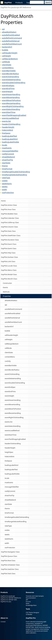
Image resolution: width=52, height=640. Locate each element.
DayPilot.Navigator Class (10, 552)
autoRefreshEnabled (12, 313)
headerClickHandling (13, 443)
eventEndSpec (10, 387)
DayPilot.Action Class (9, 205)
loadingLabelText (11, 469)
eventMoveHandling (12, 404)
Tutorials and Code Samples (35, 596)
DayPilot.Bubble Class (9, 214)
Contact (3, 622)
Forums (28, 601)
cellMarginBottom (11, 344)
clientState (9, 352)
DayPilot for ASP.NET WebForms (11, 598)
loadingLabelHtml (11, 465)
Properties (7, 296)
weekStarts (9, 539)
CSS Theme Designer (32, 612)
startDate (8, 504)
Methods (6, 292)
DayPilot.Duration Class (10, 240)
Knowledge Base (31, 605)
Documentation (31, 598)
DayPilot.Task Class (8, 573)
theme (7, 508)
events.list (8, 422)
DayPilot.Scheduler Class (10, 565)
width (7, 543)
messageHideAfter (12, 487)
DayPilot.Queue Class (9, 556)
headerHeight (10, 448)
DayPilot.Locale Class (9, 266)
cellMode (8, 348)
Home (3, 201)
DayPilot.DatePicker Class (10, 235)
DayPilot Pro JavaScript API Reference (16, 7)
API (27, 600)
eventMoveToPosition (13, 409)
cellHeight (8, 339)
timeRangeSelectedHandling (15, 521)
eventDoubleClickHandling (15, 383)
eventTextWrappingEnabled (15, 439)
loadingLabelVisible (12, 474)
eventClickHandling (12, 374)
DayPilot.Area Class (8, 209)
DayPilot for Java (6, 601)
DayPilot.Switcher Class (10, 569)
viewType (8, 526)
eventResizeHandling (13, 413)
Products (19, 2)
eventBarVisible (10, 365)
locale (7, 478)
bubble (7, 331)
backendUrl (9, 326)
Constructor (7, 283)
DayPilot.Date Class (8, 231)
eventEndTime (10, 391)
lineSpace (8, 461)
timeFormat (9, 513)
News (27, 603)
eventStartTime (10, 435)
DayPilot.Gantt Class (8, 248)
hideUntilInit (9, 456)
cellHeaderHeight (11, 335)
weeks (7, 534)
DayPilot (6, 2)
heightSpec (9, 452)
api (6, 305)
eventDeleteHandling (13, 378)
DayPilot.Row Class (8, 560)
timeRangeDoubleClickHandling (17, 517)
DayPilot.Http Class (8, 253)
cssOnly (8, 361)
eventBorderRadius (12, 370)
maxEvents (9, 482)
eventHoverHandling (12, 400)
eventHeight (9, 396)
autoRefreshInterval (12, 318)
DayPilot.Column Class (9, 227)
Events (5, 287)
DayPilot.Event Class (8, 244)
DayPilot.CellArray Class (10, 222)
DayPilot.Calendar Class (10, 218)
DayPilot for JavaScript (8, 596)
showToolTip (9, 495)
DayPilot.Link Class (8, 261)
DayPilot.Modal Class (9, 274)
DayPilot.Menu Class (8, 270)
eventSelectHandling (12, 426)
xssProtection (10, 547)
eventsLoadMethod (12, 430)
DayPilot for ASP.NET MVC (9, 600)
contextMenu (10, 357)
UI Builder (29, 614)
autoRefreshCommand (13, 309)
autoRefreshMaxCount (13, 322)
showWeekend (10, 500)
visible (7, 530)
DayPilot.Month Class (9, 279)
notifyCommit (10, 491)
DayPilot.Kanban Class (9, 257)
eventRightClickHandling (14, 417)
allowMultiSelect (11, 300)
